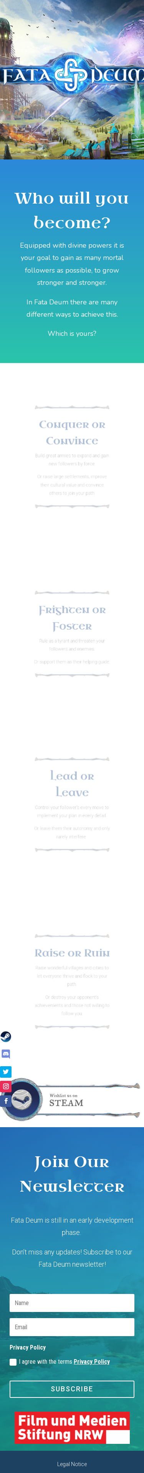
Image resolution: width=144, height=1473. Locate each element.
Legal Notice (72, 1464)
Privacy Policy (92, 1361)
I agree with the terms (60, 1362)
